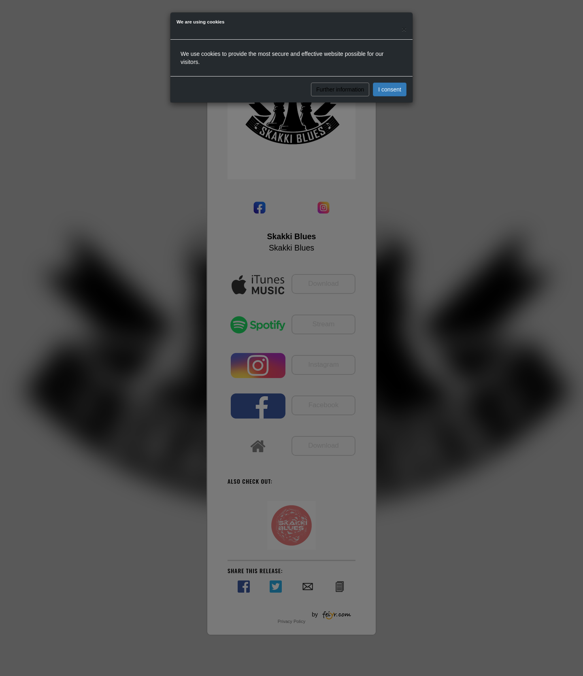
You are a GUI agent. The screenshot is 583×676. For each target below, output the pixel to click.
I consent (389, 89)
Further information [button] (340, 89)
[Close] (404, 29)
